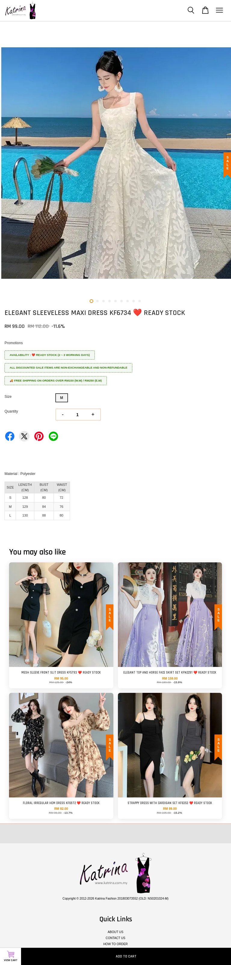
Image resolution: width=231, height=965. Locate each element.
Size (8, 396)
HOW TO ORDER (115, 944)
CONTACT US (115, 938)
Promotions (14, 343)
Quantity (11, 411)
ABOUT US (115, 932)
